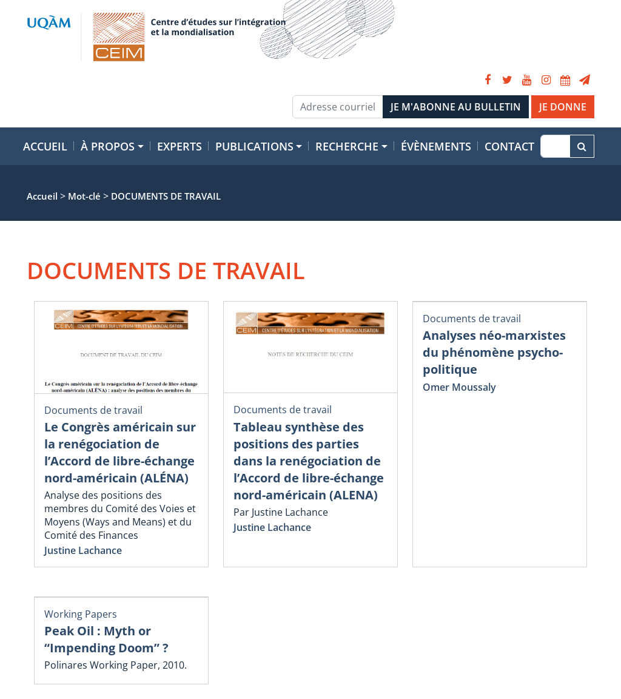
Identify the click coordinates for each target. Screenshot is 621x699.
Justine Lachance (83, 550)
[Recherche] (555, 146)
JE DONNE (562, 106)
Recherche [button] (346, 146)
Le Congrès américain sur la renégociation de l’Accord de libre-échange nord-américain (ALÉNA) (120, 452)
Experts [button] (179, 146)
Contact (509, 146)
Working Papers (80, 614)
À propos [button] (108, 146)
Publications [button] (254, 146)
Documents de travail (93, 410)
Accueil (45, 146)
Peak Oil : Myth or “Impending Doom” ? (106, 639)
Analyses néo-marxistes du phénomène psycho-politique (494, 352)
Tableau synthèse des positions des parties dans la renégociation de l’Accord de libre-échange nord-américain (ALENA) (308, 461)
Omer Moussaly (459, 387)
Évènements (436, 146)
